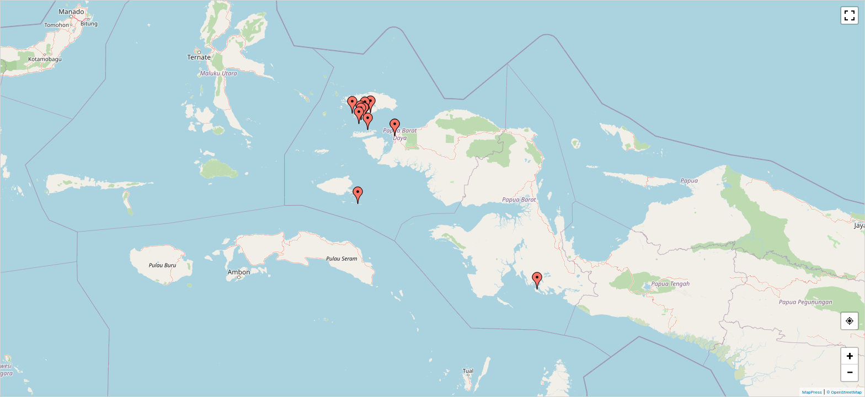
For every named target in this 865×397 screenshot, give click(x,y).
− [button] (849, 372)
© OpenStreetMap (844, 392)
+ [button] (850, 356)
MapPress (812, 392)
